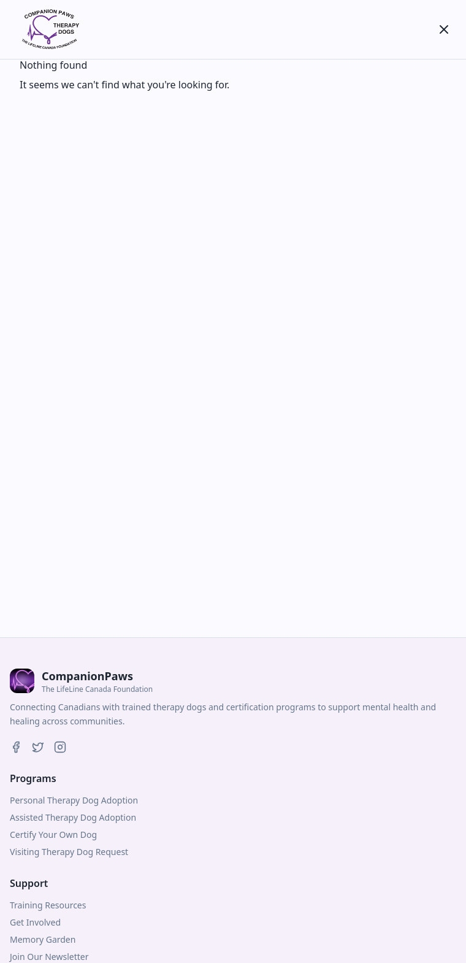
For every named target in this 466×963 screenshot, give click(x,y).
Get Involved (35, 922)
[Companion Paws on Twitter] (38, 747)
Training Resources (48, 905)
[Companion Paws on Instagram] (60, 747)
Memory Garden (42, 939)
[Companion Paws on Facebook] (16, 747)
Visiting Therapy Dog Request (69, 851)
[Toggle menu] (444, 29)
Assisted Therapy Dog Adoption (73, 817)
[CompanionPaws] (49, 29)
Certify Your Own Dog (53, 834)
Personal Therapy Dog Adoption (74, 800)
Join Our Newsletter (49, 956)
